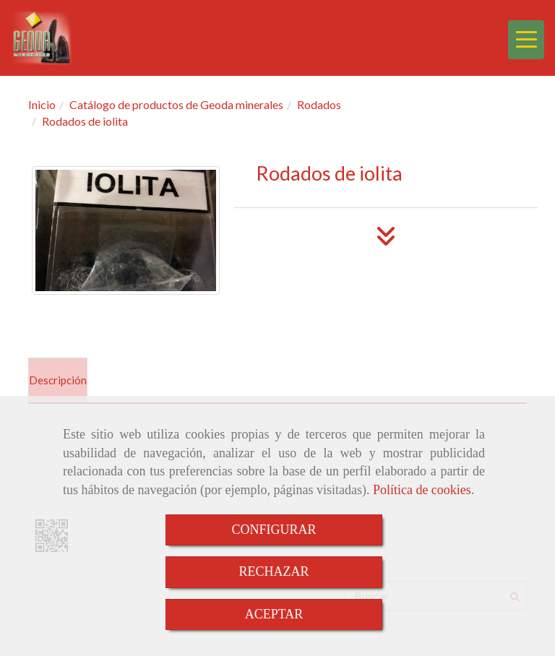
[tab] (57, 381)
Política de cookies (422, 490)
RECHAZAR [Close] (273, 571)
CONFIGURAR (273, 529)
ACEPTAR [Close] (274, 614)
